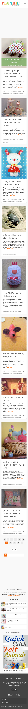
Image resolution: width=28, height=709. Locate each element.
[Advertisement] (14, 22)
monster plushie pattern (7, 254)
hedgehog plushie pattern (19, 93)
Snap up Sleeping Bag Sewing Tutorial (15, 603)
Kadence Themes (20, 706)
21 (10, 542)
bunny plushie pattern (11, 201)
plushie (12, 254)
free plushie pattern (11, 93)
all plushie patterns (7, 91)
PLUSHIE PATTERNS (17, 91)
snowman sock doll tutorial (14, 614)
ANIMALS (12, 91)
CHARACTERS (16, 139)
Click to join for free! (14, 595)
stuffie (15, 254)
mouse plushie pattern (18, 373)
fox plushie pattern (11, 417)
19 (23, 539)
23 (18, 542)
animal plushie (5, 93)
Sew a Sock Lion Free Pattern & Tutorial (15, 609)
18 (19, 539)
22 (14, 542)
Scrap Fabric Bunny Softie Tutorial (14, 626)
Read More (21, 87)
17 (15, 539)
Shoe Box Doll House (12, 620)
